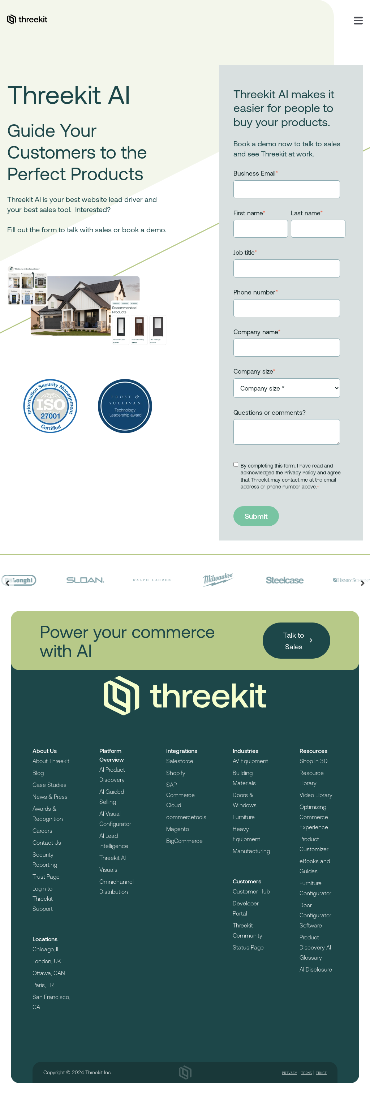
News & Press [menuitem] (50, 796)
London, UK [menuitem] (47, 960)
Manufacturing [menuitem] (251, 850)
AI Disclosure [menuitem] (316, 969)
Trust (321, 1073)
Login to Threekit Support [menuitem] (43, 898)
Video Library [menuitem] (316, 794)
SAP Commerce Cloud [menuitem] (180, 794)
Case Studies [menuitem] (49, 784)
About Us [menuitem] (45, 750)
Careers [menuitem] (42, 830)
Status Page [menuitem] (248, 947)
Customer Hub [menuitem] (251, 891)
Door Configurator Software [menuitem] (315, 915)
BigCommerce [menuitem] (184, 840)
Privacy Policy (300, 472)
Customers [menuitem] (247, 881)
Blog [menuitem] (38, 772)
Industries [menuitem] (245, 750)
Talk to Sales (293, 640)
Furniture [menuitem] (244, 816)
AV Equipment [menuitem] (250, 760)
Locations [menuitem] (45, 938)
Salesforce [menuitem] (179, 760)
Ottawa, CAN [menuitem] (49, 972)
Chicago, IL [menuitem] (46, 949)
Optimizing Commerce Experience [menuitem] (314, 816)
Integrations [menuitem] (181, 750)
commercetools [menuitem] (186, 816)
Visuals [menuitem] (108, 869)
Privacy (289, 1073)
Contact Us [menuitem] (47, 842)
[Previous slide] (7, 583)
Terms (306, 1073)
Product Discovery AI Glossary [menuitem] (315, 947)
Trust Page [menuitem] (46, 876)
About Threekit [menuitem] (51, 760)
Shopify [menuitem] (175, 772)
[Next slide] (363, 583)
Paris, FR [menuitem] (43, 984)
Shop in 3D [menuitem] (314, 760)
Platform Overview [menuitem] (111, 755)
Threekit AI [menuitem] (112, 857)
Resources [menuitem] (313, 750)
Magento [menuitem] (177, 828)
